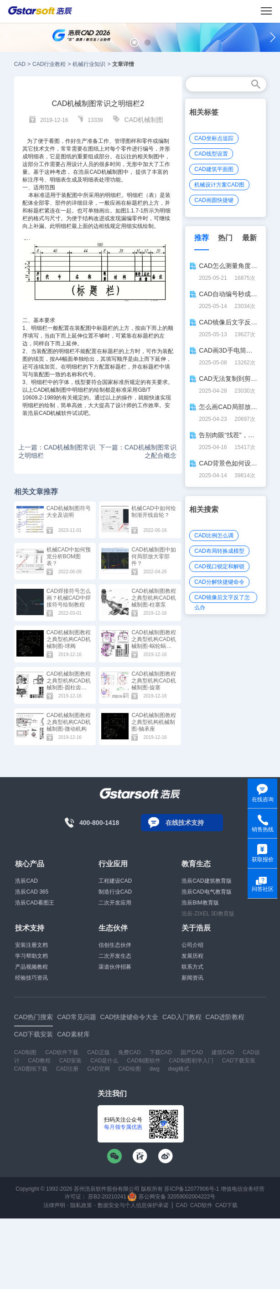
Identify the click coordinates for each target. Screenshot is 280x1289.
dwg (155, 1069)
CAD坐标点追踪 (213, 138)
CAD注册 (67, 1069)
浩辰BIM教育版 (199, 903)
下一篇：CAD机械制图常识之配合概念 (137, 451)
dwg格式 (178, 1069)
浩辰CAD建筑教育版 (206, 881)
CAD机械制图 (144, 119)
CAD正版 (98, 1052)
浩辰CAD (26, 881)
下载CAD (161, 1052)
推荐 (201, 238)
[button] (134, 42)
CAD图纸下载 (30, 1069)
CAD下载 (226, 1205)
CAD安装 (70, 1060)
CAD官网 (98, 1069)
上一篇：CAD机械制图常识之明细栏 (57, 451)
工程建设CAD (115, 881)
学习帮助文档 (31, 956)
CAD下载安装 (238, 1060)
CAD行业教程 (49, 64)
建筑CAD (223, 1052)
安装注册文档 (31, 945)
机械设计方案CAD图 (219, 185)
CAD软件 (201, 1205)
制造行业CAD (115, 892)
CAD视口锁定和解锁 (219, 566)
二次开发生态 (115, 956)
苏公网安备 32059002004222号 (171, 1196)
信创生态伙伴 (115, 945)
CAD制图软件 (143, 1060)
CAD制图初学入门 (191, 1060)
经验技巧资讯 (31, 978)
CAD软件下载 (61, 1052)
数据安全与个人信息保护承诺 (133, 1205)
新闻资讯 (192, 978)
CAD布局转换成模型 (219, 551)
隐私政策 (81, 1205)
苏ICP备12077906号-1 (191, 1189)
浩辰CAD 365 (31, 892)
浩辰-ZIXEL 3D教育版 (207, 913)
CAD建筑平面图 (213, 169)
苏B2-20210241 (107, 1196)
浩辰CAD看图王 (34, 903)
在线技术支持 (185, 822)
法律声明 (54, 1205)
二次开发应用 (115, 903)
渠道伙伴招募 (115, 967)
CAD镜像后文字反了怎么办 (221, 598)
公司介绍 (192, 945)
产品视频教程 (31, 967)
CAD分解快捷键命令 (219, 582)
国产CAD (192, 1052)
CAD (20, 64)
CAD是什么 (104, 1060)
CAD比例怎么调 (213, 535)
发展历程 (192, 956)
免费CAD (129, 1052)
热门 (225, 238)
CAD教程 (39, 1060)
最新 (249, 238)
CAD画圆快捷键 (213, 200)
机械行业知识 (89, 64)
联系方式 (192, 967)
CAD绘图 (129, 1069)
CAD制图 (25, 1052)
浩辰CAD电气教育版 (206, 892)
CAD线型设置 (211, 154)
